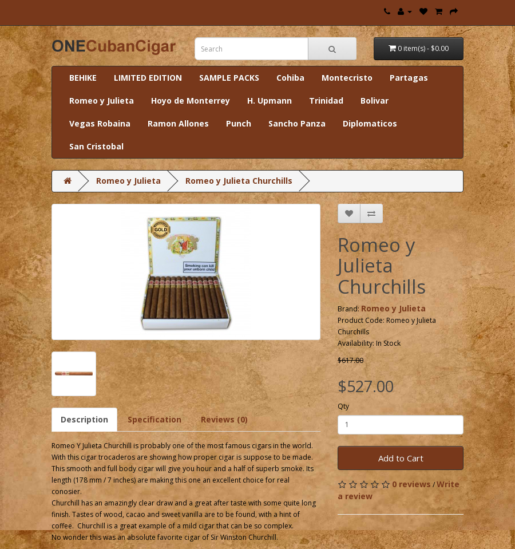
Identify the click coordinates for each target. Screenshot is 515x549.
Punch (238, 123)
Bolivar (374, 100)
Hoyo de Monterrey (190, 100)
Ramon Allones (178, 123)
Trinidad (326, 100)
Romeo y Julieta (101, 100)
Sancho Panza (297, 123)
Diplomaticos (370, 123)
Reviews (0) (224, 419)
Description (84, 419)
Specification (154, 419)
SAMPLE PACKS (229, 77)
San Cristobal (96, 146)
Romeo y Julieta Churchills (238, 180)
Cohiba (290, 77)
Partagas (409, 77)
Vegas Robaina (99, 123)
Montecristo (347, 77)
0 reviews (411, 484)
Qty (343, 406)
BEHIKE (83, 77)
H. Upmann (269, 100)
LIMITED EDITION (148, 77)
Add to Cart (400, 458)
